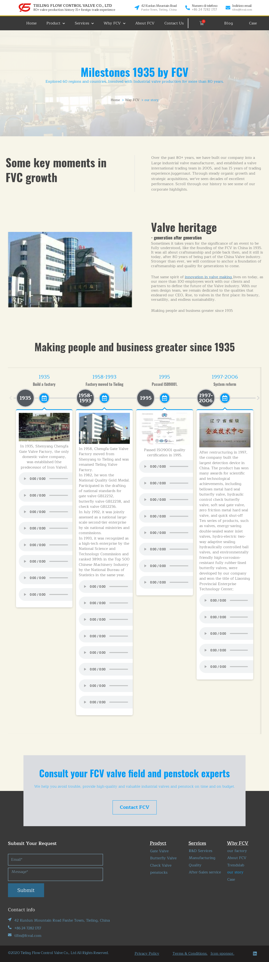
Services (84, 23)
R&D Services (200, 851)
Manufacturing (202, 858)
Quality (195, 865)
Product (55, 23)
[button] (11, 398)
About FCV (145, 23)
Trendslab (235, 865)
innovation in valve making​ (208, 277)
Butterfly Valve (163, 858)
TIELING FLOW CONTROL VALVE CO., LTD (72, 6)
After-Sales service (205, 872)
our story (235, 872)
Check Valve (160, 865)
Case (231, 879)
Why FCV (114, 23)
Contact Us (174, 23)
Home (31, 23)
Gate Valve (159, 851)
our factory (237, 851)
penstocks (158, 872)
